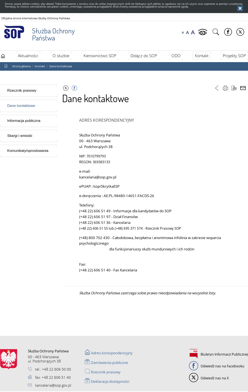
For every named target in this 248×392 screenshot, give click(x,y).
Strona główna (21, 66)
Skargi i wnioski (19, 136)
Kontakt (40, 66)
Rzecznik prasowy (21, 91)
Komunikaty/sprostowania (27, 151)
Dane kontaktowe (60, 66)
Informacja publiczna (23, 121)
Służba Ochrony (38, 32)
